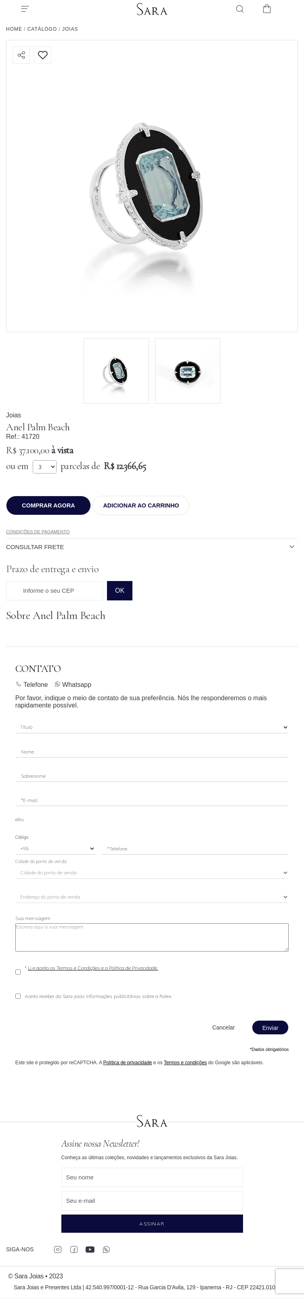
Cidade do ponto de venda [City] (41, 861)
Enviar (270, 1028)
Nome (27, 752)
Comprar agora (48, 505)
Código (22, 837)
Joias (13, 415)
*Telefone (117, 849)
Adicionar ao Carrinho (141, 505)
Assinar (151, 1224)
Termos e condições (185, 1062)
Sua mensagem (33, 918)
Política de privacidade (127, 1062)
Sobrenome (33, 776)
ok (119, 590)
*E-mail (29, 800)
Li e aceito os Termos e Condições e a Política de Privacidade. (93, 968)
